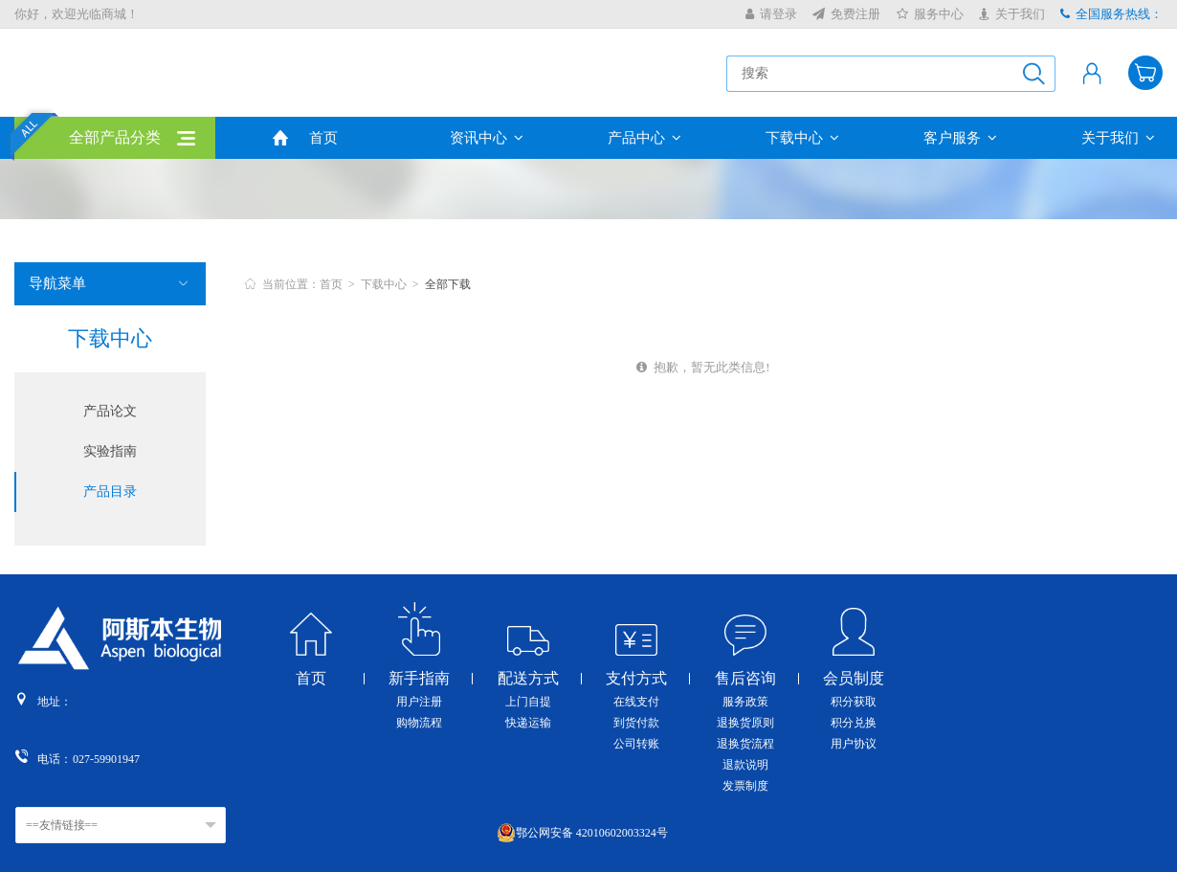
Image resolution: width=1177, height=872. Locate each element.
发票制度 (745, 786)
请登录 (771, 14)
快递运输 (528, 722)
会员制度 (853, 678)
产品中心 (644, 137)
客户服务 (960, 137)
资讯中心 (486, 137)
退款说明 (745, 764)
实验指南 (110, 451)
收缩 (1163, 314)
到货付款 (636, 722)
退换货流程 (745, 743)
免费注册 (846, 14)
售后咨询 (745, 678)
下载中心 (802, 137)
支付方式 (636, 678)
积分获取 (854, 701)
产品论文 (110, 411)
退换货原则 (745, 722)
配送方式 (528, 678)
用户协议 (854, 743)
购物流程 (419, 722)
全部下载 (448, 284)
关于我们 (1012, 14)
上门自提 (528, 701)
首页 (323, 137)
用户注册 (419, 701)
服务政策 (745, 701)
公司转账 (636, 743)
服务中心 (930, 14)
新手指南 (419, 678)
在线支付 (636, 701)
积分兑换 (854, 722)
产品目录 (110, 491)
